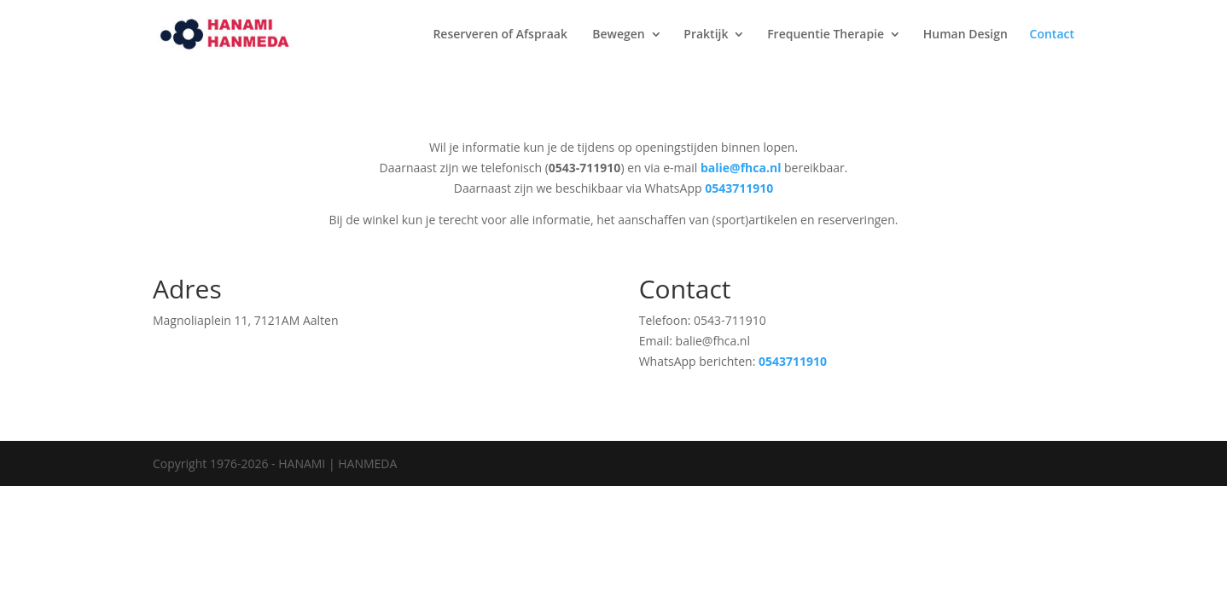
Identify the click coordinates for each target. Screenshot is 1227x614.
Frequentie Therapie (825, 35)
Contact (1052, 35)
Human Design (965, 35)
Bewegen (618, 35)
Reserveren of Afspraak (501, 35)
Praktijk (705, 35)
